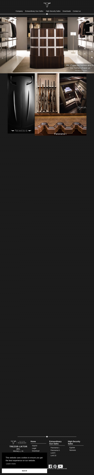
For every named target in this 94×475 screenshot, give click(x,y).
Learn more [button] (11, 464)
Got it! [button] (24, 471)
